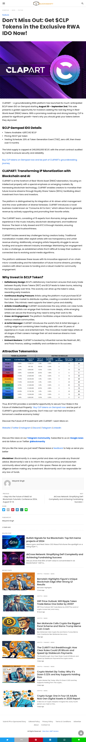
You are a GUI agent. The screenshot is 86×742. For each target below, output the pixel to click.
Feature (20, 10)
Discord (36, 427)
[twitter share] (3, 509)
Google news (76, 438)
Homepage (5, 10)
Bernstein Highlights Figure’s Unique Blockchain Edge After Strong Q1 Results (57, 581)
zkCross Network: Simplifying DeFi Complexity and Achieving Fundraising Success (54, 556)
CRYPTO (40, 574)
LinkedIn (57, 427)
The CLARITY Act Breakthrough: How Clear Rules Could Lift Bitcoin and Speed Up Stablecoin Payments (57, 650)
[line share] (26, 509)
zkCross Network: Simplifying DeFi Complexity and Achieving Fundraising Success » (66, 499)
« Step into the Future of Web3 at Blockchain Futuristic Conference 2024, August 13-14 (20, 499)
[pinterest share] (12, 509)
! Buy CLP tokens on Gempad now (49, 407)
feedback (58, 448)
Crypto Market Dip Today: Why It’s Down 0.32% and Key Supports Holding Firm (58, 674)
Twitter (15, 427)
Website (6, 427)
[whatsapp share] (21, 509)
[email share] (8, 509)
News (13, 10)
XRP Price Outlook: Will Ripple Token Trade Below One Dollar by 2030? (57, 603)
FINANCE (47, 574)
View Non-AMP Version (50, 731)
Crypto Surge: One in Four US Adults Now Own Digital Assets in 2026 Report (58, 697)
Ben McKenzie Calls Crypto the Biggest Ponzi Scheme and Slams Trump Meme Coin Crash (59, 626)
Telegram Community (38, 438)
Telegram (46, 427)
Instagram (25, 427)
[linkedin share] (17, 509)
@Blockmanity (37, 441)
